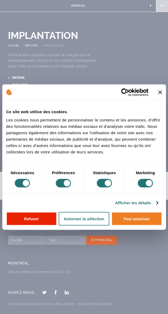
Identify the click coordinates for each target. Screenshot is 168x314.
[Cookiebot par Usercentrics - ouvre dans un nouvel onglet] (125, 92)
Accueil (13, 45)
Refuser (31, 219)
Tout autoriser (136, 219)
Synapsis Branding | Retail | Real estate (42, 304)
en (162, 5)
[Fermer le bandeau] (160, 92)
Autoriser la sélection (84, 219)
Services (31, 45)
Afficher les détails (133, 202)
